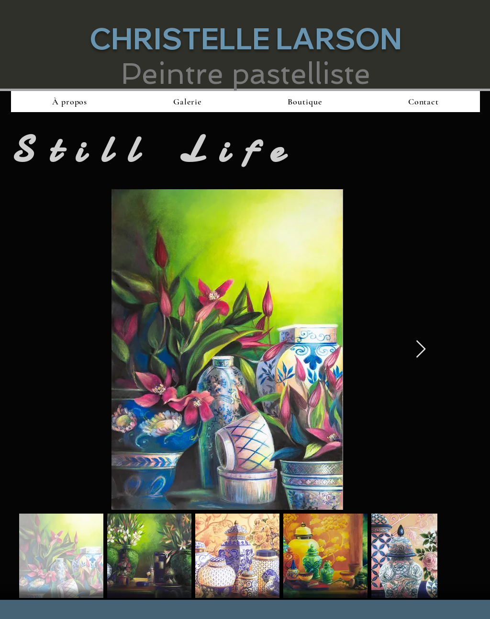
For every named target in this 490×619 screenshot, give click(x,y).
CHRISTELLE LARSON (245, 38)
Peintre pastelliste (245, 74)
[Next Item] (420, 349)
